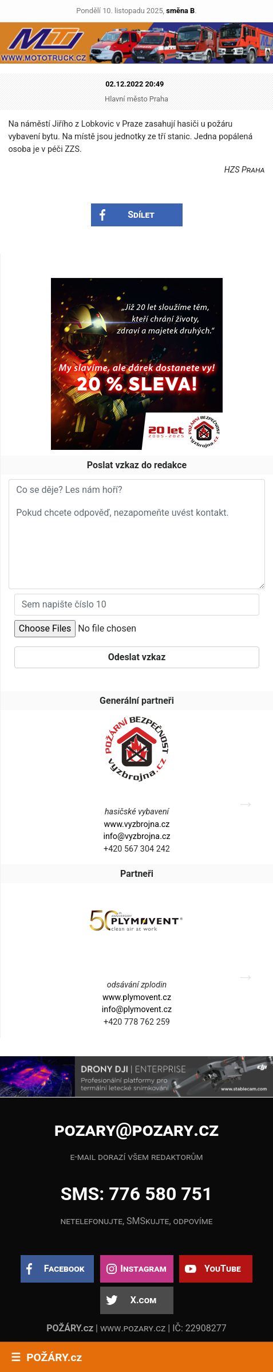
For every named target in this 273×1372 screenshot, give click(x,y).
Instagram (143, 1268)
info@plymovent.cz (137, 1009)
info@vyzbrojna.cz (136, 836)
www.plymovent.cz (136, 997)
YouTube (222, 1268)
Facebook (64, 1268)
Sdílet (141, 214)
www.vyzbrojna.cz (137, 824)
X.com (143, 1300)
